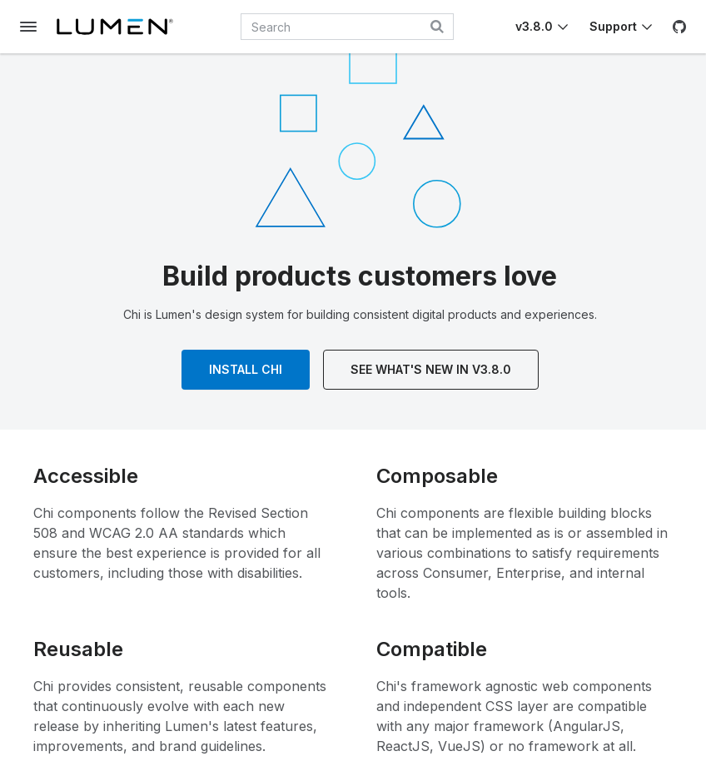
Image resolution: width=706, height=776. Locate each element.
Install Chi (245, 369)
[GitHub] (679, 26)
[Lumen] (115, 26)
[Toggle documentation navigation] (28, 27)
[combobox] (347, 26)
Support (613, 26)
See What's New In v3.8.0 (431, 369)
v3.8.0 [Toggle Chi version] (534, 26)
